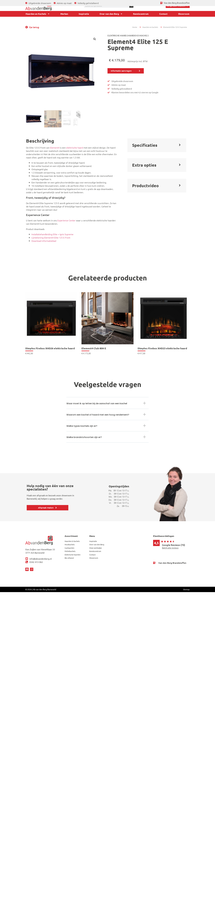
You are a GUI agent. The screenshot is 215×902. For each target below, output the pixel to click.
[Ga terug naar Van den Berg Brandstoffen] (175, 3)
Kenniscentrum (141, 13)
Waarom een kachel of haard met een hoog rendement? (97, 414)
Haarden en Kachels (38, 14)
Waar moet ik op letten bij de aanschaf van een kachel (96, 403)
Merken (64, 13)
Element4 (54, 147)
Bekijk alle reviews (170, 547)
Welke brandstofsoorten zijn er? (84, 437)
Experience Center (66, 220)
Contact (163, 13)
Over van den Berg (111, 14)
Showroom (183, 13)
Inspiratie (84, 13)
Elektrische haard (117, 35)
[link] (51, 323)
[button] (94, 39)
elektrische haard (74, 147)
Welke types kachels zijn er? (81, 426)
